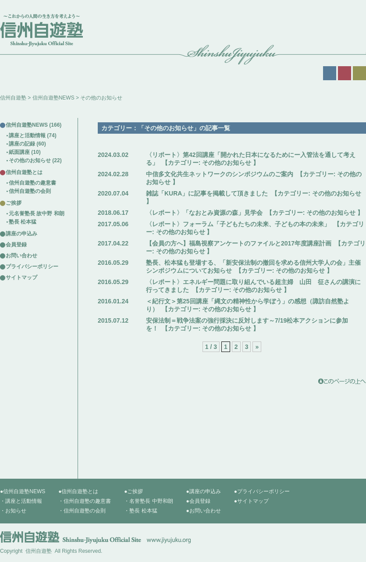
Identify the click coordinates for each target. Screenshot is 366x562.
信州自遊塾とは (24, 172)
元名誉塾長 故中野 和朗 (36, 213)
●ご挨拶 (133, 491)
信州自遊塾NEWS (53, 98)
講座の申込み (21, 234)
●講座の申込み (203, 491)
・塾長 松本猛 (140, 511)
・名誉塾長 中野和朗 (148, 501)
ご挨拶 (13, 203)
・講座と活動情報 (21, 501)
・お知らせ (13, 511)
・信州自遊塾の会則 (82, 511)
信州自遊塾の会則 (30, 191)
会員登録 (16, 245)
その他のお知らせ (226, 162)
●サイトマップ (251, 501)
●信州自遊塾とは (78, 491)
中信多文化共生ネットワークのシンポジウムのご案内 (219, 174)
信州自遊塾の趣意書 (32, 183)
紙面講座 (19, 152)
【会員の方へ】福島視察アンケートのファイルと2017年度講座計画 (238, 243)
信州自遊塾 (13, 98)
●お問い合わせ (203, 511)
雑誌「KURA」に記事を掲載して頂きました (207, 193)
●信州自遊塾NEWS (22, 491)
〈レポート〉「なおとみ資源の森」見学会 (204, 212)
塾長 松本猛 (22, 222)
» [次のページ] (257, 346)
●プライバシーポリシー (262, 491)
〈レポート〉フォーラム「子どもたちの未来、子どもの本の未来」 (238, 224)
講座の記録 (22, 144)
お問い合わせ (21, 256)
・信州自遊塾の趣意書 (84, 501)
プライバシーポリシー (32, 266)
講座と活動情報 (27, 135)
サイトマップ (21, 277)
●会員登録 (198, 501)
